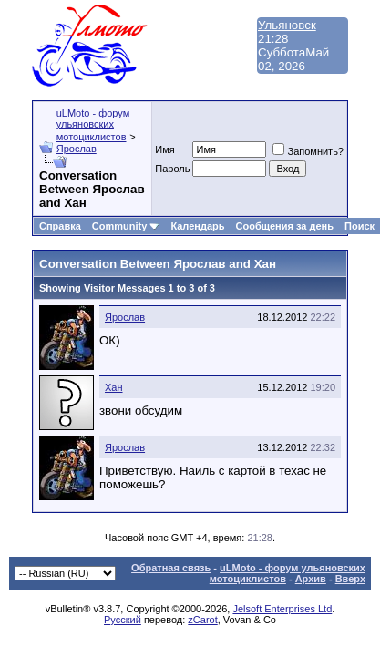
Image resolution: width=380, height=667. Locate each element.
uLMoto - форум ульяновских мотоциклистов (93, 125)
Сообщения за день (285, 226)
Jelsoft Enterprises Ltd (282, 608)
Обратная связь (171, 567)
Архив (310, 578)
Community (126, 226)
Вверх (350, 578)
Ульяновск (287, 25)
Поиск (359, 226)
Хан (114, 387)
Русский (122, 619)
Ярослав (76, 148)
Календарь (197, 226)
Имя (164, 149)
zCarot (202, 619)
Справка (60, 226)
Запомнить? (308, 151)
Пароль (172, 168)
